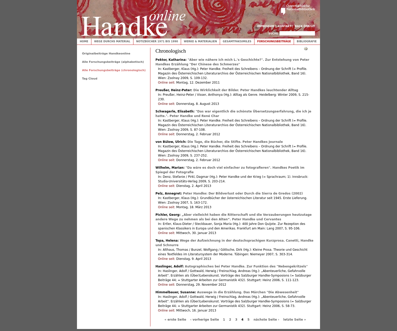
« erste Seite (175, 319)
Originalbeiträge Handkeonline (106, 53)
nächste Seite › (266, 319)
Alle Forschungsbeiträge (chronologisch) (114, 70)
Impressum (265, 26)
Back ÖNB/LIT (305, 26)
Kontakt (284, 26)
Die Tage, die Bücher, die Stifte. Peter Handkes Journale (235, 142)
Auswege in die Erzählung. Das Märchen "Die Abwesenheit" (248, 292)
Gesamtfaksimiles (237, 41)
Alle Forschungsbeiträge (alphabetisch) (113, 62)
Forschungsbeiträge (274, 41)
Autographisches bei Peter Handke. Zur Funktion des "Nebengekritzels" (246, 266)
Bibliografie (307, 41)
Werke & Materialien (200, 41)
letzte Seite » (294, 319)
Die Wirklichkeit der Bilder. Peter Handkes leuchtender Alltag (245, 90)
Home (84, 41)
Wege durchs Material (112, 41)
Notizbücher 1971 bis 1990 (157, 41)
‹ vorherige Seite (204, 319)
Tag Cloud (89, 78)
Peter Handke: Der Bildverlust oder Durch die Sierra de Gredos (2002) (243, 193)
